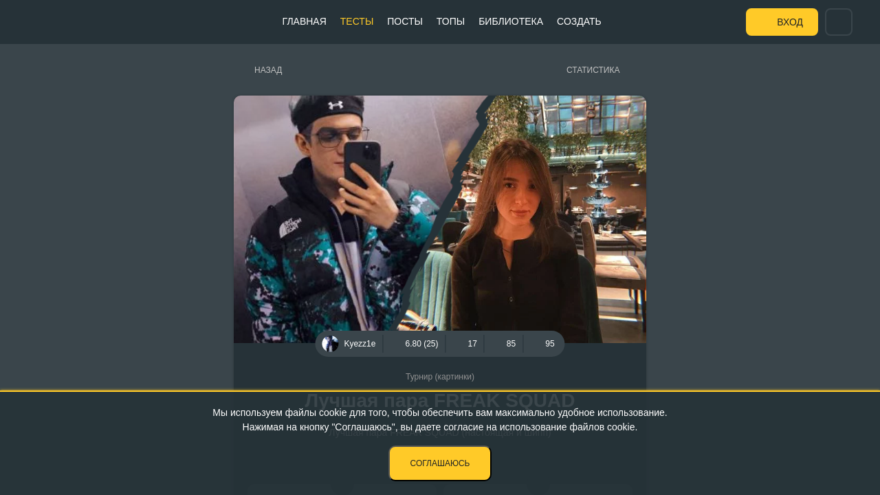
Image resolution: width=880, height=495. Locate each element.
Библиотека (510, 21)
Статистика (592, 70)
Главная (305, 21)
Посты (405, 21)
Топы (451, 21)
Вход (790, 22)
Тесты (356, 21)
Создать (579, 21)
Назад (268, 70)
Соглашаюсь (440, 463)
